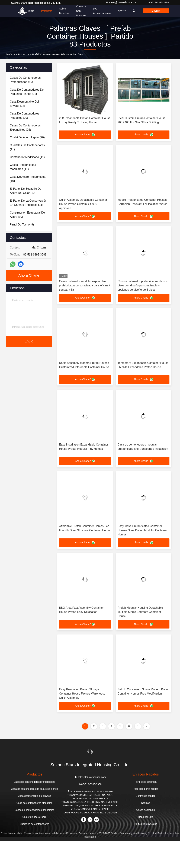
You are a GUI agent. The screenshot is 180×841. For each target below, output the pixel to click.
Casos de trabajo (145, 810)
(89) (25, 79)
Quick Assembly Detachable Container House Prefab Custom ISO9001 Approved (83, 204)
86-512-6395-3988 (157, 2)
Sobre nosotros (63, 11)
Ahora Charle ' (85, 134)
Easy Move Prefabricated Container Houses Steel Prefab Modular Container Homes (142, 530)
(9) (22, 224)
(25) (25, 127)
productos (23, 54)
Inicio (30, 10)
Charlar (156, 10)
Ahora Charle (28, 275)
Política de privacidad (145, 824)
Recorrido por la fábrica (145, 789)
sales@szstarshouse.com (122, 2)
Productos (45, 10)
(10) (28, 178)
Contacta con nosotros (80, 11)
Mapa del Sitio (145, 817)
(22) (24, 103)
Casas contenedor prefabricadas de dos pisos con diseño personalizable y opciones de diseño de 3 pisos (143, 285)
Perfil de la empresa (146, 782)
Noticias (145, 803)
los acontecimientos (101, 11)
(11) (27, 147)
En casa (10, 54)
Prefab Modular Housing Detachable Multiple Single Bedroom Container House (140, 612)
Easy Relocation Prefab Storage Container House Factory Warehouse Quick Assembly (82, 694)
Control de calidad (146, 796)
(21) (27, 91)
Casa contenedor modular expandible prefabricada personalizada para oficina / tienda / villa (84, 285)
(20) (24, 115)
